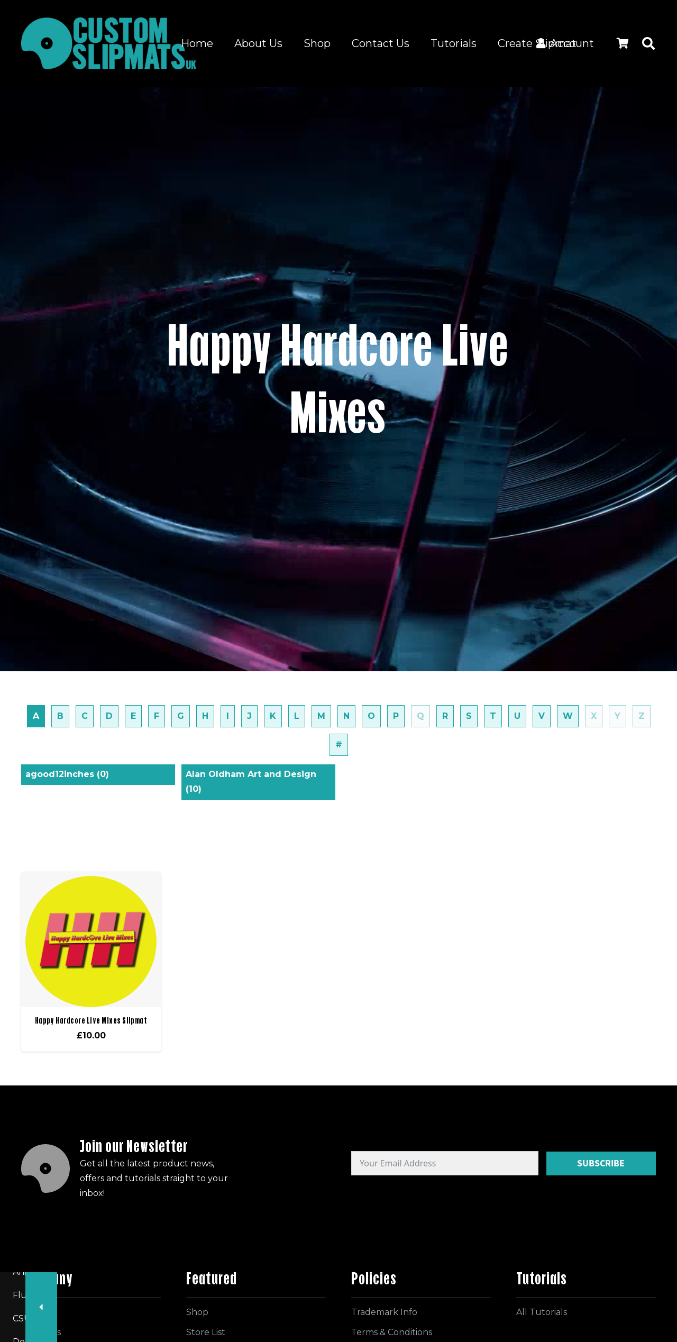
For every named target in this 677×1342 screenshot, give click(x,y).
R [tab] (445, 716)
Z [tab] (641, 716)
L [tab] (296, 716)
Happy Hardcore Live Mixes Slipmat (91, 1020)
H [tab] (205, 716)
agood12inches (67, 774)
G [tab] (180, 716)
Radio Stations (194, 1295)
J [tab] (249, 716)
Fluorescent (415, 1295)
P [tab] (396, 716)
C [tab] (84, 716)
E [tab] (133, 716)
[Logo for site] (108, 43)
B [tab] (60, 716)
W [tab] (568, 716)
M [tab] (321, 716)
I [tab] (227, 716)
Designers (563, 1295)
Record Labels (113, 1295)
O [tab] (371, 716)
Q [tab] (420, 716)
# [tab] (338, 745)
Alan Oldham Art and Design (251, 781)
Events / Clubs (275, 1295)
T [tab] (493, 716)
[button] (648, 43)
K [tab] (273, 716)
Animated (347, 1295)
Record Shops (139, 1318)
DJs (612, 1295)
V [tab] (541, 716)
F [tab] (156, 716)
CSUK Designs (491, 1295)
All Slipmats (37, 1295)
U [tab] (517, 716)
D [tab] (109, 716)
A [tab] (36, 716)
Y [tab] (617, 716)
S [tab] (469, 716)
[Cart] (622, 43)
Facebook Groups (50, 1318)
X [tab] (594, 716)
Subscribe (601, 1163)
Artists (203, 1318)
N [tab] (346, 716)
